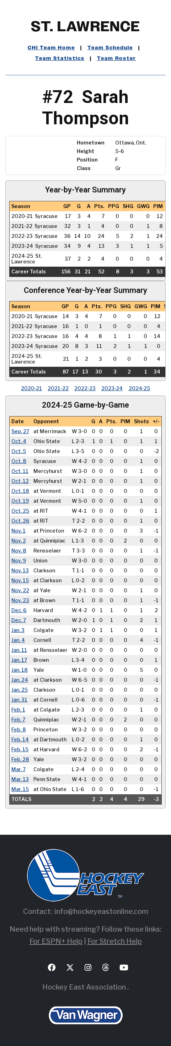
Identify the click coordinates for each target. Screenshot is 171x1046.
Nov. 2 (18, 541)
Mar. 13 (20, 779)
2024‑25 (139, 388)
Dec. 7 (18, 620)
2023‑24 (112, 388)
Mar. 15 (20, 789)
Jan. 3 (18, 630)
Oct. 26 (20, 521)
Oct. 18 (20, 491)
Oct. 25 (20, 511)
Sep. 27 (20, 431)
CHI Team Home (51, 48)
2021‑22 (58, 388)
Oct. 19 (20, 501)
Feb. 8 (18, 729)
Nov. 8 (18, 551)
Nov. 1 (18, 531)
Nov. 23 (20, 600)
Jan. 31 (19, 700)
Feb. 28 (20, 759)
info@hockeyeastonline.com (101, 911)
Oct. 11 (19, 471)
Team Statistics (60, 58)
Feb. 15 (19, 749)
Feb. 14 (20, 739)
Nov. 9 (18, 560)
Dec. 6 (19, 610)
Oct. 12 (20, 481)
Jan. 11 (19, 650)
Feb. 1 (18, 710)
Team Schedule (110, 48)
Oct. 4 (18, 441)
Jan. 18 (19, 670)
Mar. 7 (18, 769)
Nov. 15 (20, 580)
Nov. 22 (20, 590)
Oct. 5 (18, 451)
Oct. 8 (18, 461)
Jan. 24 (19, 680)
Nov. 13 (20, 570)
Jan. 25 (19, 690)
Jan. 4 (18, 640)
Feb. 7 (18, 720)
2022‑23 (85, 388)
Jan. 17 (19, 660)
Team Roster (116, 58)
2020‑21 (31, 388)
